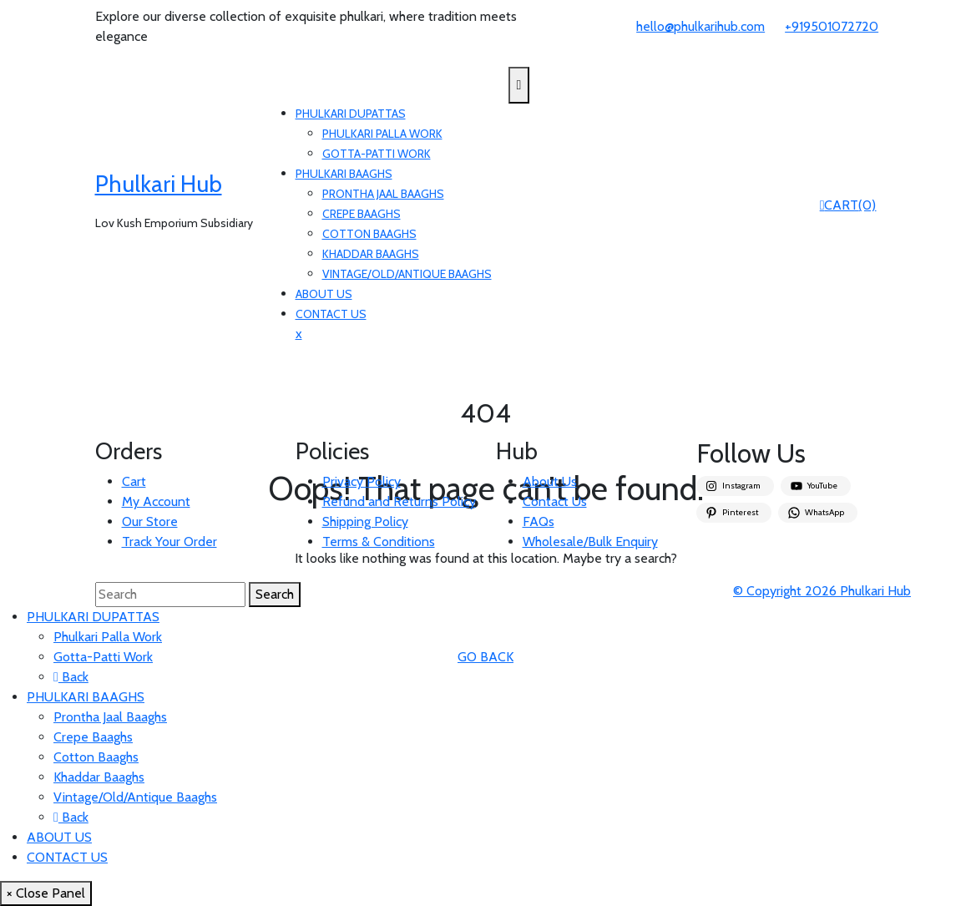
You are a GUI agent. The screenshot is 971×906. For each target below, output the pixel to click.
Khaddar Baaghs (370, 253)
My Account (156, 501)
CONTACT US (331, 313)
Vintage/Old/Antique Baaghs (407, 273)
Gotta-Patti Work (376, 153)
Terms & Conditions (378, 541)
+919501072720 (831, 26)
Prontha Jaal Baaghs (383, 193)
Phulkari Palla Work (382, 133)
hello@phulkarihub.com (700, 26)
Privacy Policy (361, 481)
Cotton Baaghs (369, 233)
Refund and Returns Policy (399, 501)
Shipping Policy (365, 521)
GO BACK (485, 657)
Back (71, 677)
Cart (134, 481)
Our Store (150, 521)
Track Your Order (169, 541)
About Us (550, 481)
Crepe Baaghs (361, 213)
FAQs (538, 521)
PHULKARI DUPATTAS (351, 113)
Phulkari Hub (158, 184)
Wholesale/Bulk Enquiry (590, 541)
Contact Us (555, 501)
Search (274, 594)
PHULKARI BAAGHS (344, 173)
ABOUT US (324, 293)
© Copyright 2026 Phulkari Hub (822, 591)
